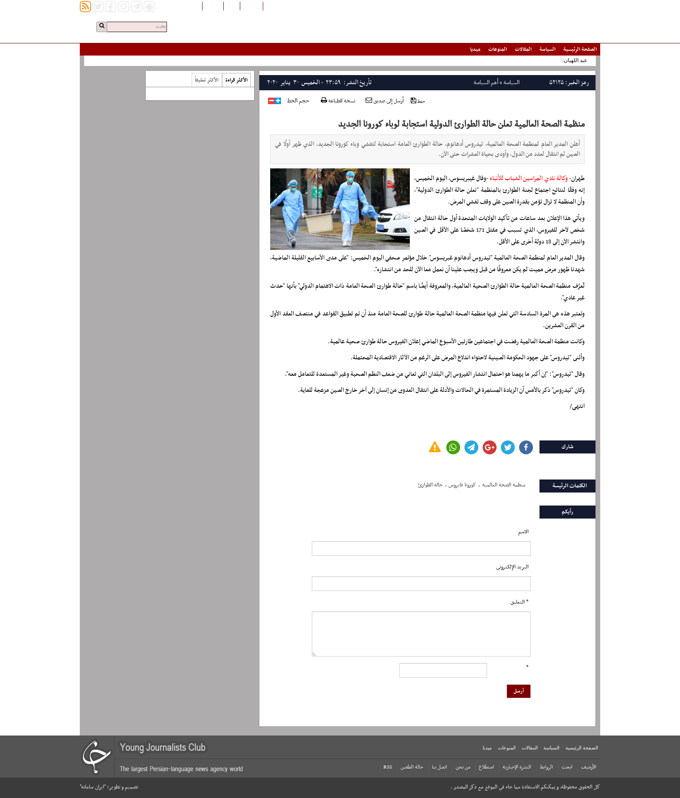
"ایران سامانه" (93, 787)
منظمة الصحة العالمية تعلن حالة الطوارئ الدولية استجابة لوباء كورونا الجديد (461, 124)
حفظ (418, 101)
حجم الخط (298, 101)
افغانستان (251, 5)
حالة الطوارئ (430, 485)
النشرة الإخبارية (517, 767)
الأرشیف (588, 767)
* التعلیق (519, 602)
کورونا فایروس (462, 485)
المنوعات (497, 49)
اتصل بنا (439, 767)
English (213, 5)
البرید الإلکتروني (512, 567)
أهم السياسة (486, 83)
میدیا (475, 49)
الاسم (523, 532)
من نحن (463, 767)
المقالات (523, 49)
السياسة (547, 49)
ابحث (567, 767)
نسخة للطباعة (338, 101)
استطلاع (486, 767)
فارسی (232, 5)
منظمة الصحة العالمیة (504, 485)
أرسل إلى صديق (385, 101)
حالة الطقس (412, 767)
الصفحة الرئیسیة (580, 49)
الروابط (546, 767)
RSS (387, 767)
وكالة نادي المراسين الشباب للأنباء (529, 178)
